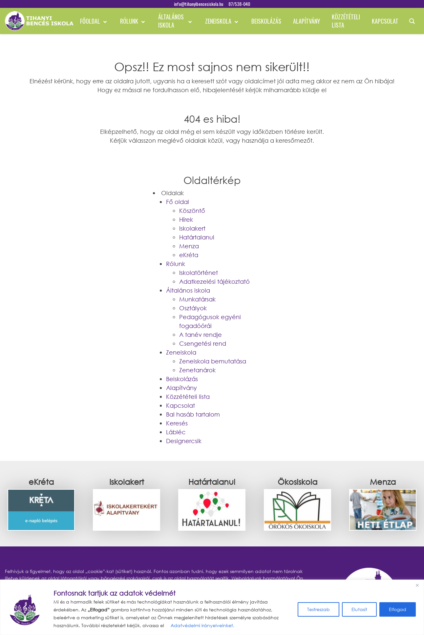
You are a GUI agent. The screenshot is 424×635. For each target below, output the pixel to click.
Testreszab (318, 609)
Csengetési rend (202, 343)
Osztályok (193, 308)
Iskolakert (192, 228)
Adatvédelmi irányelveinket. (201, 625)
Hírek (186, 219)
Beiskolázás (182, 378)
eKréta (188, 254)
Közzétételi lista (188, 396)
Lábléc (176, 432)
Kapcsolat (180, 405)
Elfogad (397, 609)
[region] (212, 607)
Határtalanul (196, 237)
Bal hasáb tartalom (193, 414)
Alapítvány (181, 387)
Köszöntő (192, 210)
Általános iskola (188, 290)
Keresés (177, 423)
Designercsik (183, 440)
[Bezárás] (417, 585)
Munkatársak (197, 299)
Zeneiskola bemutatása (212, 361)
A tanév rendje (200, 334)
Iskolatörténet (198, 272)
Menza (189, 246)
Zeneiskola (181, 352)
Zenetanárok (197, 370)
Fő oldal (177, 201)
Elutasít (359, 609)
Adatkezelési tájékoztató (214, 281)
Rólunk (175, 263)
